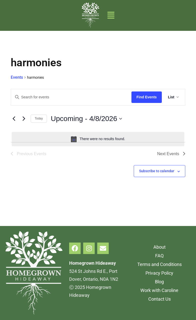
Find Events (147, 97)
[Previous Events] (14, 119)
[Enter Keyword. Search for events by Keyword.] (71, 97)
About (159, 247)
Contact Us (159, 299)
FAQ (159, 255)
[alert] (98, 139)
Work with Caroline (159, 290)
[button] (110, 15)
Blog (159, 281)
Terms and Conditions (159, 264)
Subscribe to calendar (156, 171)
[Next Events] (24, 119)
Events (17, 77)
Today (39, 118)
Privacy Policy (159, 273)
